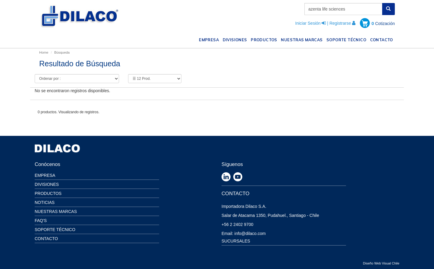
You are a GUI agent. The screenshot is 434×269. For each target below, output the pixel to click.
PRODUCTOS (265, 39)
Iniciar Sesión (308, 23)
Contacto (46, 238)
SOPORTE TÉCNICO (347, 39)
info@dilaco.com (250, 233)
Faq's (41, 220)
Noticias (45, 202)
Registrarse (340, 23)
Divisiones (47, 184)
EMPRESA (210, 39)
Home (43, 52)
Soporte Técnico (55, 229)
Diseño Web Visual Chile (381, 263)
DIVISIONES (236, 39)
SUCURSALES (236, 241)
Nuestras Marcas (56, 211)
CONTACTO (382, 39)
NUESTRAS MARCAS (302, 39)
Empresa (45, 175)
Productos (48, 193)
